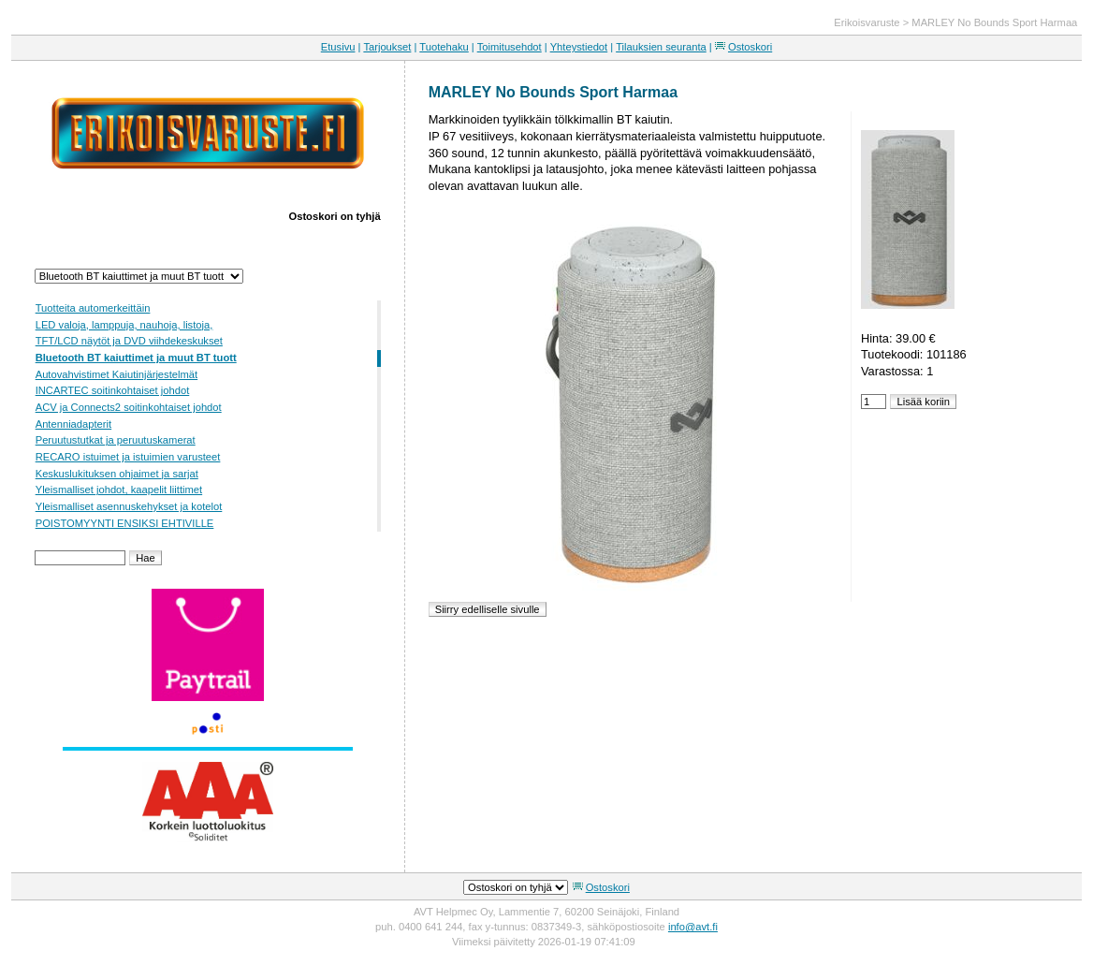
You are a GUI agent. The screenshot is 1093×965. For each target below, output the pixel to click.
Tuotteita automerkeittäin (93, 308)
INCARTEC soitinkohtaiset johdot (113, 390)
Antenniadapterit (73, 424)
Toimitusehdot (509, 46)
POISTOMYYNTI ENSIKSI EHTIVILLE (125, 523)
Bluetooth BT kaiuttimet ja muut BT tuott (136, 357)
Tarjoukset (387, 46)
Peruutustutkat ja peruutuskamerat (116, 440)
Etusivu (338, 46)
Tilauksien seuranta (661, 46)
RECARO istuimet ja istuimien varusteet (128, 456)
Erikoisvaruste (866, 22)
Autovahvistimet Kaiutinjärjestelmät (116, 374)
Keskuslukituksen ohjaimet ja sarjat (117, 473)
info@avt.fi (693, 926)
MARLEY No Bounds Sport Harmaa (994, 22)
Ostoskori (750, 46)
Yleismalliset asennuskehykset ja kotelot (129, 506)
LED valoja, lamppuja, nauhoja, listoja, (124, 324)
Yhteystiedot (579, 46)
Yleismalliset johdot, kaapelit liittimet (119, 489)
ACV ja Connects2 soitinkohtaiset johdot (129, 407)
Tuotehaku (443, 46)
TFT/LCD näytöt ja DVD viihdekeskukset (129, 340)
